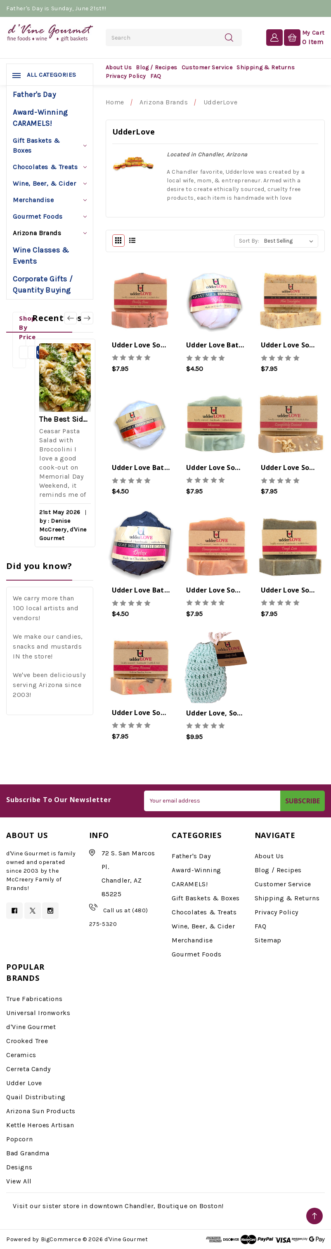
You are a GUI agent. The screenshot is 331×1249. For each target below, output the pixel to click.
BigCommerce (61, 1239)
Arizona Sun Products (41, 1111)
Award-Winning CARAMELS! (40, 118)
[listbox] (290, 241)
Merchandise (50, 200)
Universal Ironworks (38, 1013)
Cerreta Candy (28, 1069)
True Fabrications (34, 999)
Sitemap (268, 940)
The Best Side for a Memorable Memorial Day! (65, 419)
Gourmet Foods (50, 216)
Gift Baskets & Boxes (50, 145)
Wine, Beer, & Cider (50, 183)
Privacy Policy (126, 76)
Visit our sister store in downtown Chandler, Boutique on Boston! (118, 1206)
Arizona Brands (50, 233)
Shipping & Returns (265, 67)
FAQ (155, 76)
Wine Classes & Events (41, 256)
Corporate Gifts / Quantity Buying (43, 284)
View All (19, 1181)
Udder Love (24, 1083)
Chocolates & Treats (50, 167)
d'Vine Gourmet (31, 1027)
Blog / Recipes (156, 67)
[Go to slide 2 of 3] (87, 318)
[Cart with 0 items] (304, 36)
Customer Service (207, 67)
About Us (119, 67)
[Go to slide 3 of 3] (70, 318)
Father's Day (34, 94)
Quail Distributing (36, 1097)
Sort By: (249, 241)
